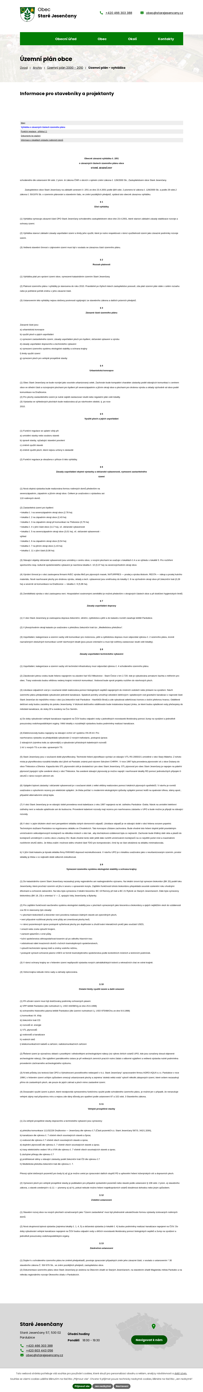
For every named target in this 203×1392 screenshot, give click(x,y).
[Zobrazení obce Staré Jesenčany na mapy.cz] (149, 1331)
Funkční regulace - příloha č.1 (34, 131)
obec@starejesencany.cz (164, 13)
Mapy (23, 123)
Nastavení (123, 1386)
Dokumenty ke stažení (31, 136)
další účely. (180, 1373)
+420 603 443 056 (39, 1350)
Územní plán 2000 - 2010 (65, 68)
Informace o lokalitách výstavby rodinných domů (42, 140)
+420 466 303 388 (118, 13)
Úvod (24, 68)
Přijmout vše (81, 1386)
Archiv (37, 68)
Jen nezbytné (102, 1386)
